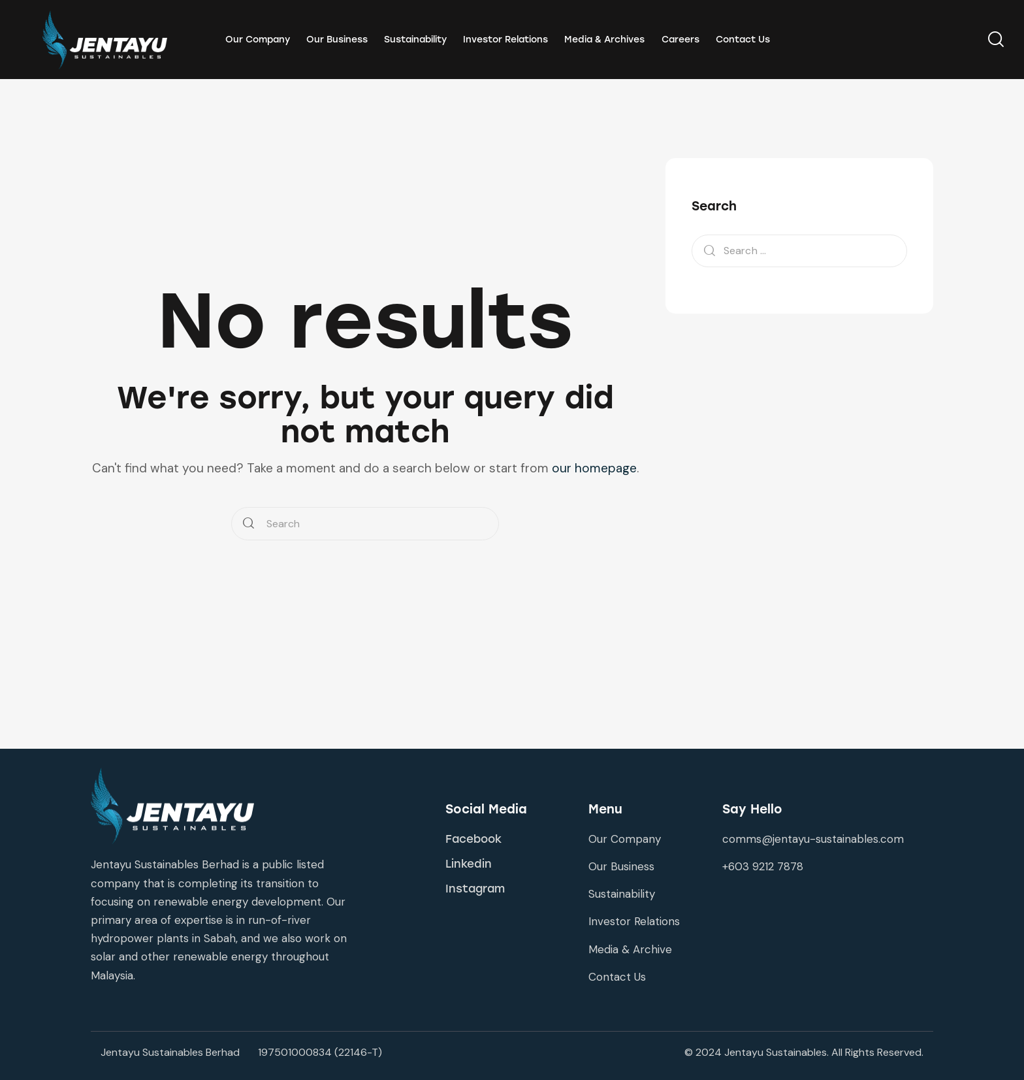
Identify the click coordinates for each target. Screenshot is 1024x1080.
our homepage (594, 468)
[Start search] (248, 523)
